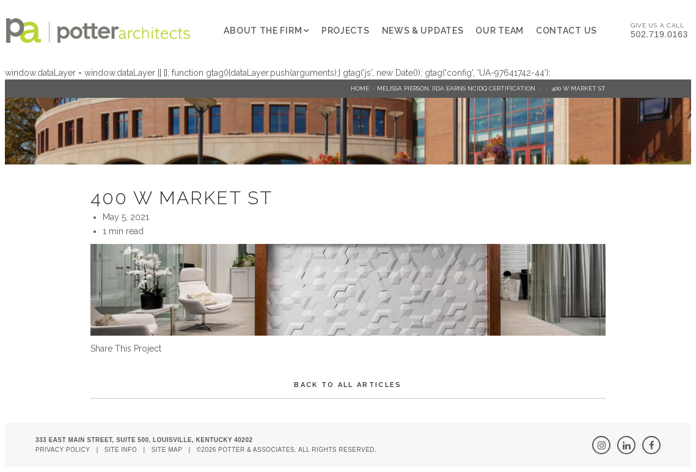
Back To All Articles (347, 385)
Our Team (499, 30)
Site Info (120, 449)
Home (360, 88)
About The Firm (263, 30)
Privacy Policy (62, 449)
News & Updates (423, 30)
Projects (345, 30)
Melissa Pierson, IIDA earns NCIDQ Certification (456, 88)
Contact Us (566, 30)
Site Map (167, 449)
